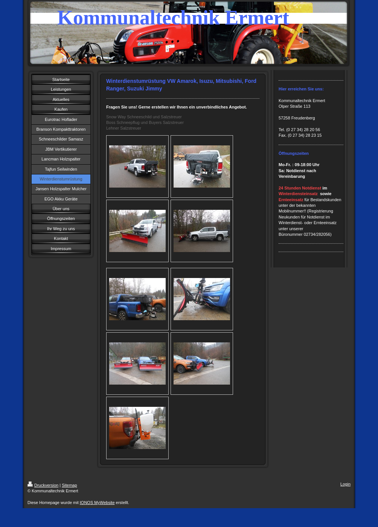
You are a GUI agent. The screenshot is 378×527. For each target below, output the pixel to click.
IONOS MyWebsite (97, 502)
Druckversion (42, 485)
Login (345, 484)
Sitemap (69, 485)
